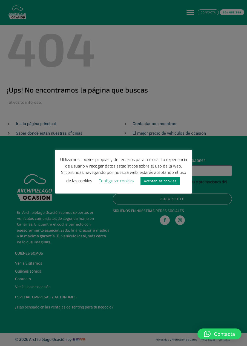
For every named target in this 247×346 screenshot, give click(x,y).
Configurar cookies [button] (116, 181)
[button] (219, 333)
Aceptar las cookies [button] (160, 181)
